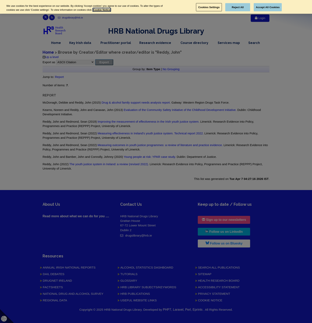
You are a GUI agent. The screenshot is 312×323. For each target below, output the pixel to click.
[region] (156, 7)
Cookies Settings (209, 7)
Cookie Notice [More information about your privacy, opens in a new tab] (101, 9)
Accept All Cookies (268, 7)
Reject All (238, 7)
